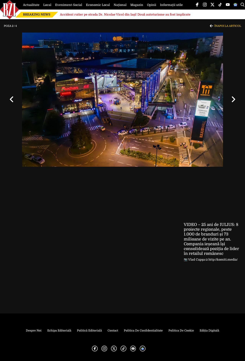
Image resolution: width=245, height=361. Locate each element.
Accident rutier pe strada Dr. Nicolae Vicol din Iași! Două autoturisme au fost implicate (125, 14)
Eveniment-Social (68, 5)
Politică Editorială (89, 330)
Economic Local (98, 5)
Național (120, 5)
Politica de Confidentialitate (143, 330)
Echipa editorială (59, 330)
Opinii (151, 5)
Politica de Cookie (181, 330)
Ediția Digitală (209, 330)
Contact (113, 330)
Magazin (136, 5)
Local (47, 5)
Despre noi (34, 330)
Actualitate (31, 5)
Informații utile (171, 5)
